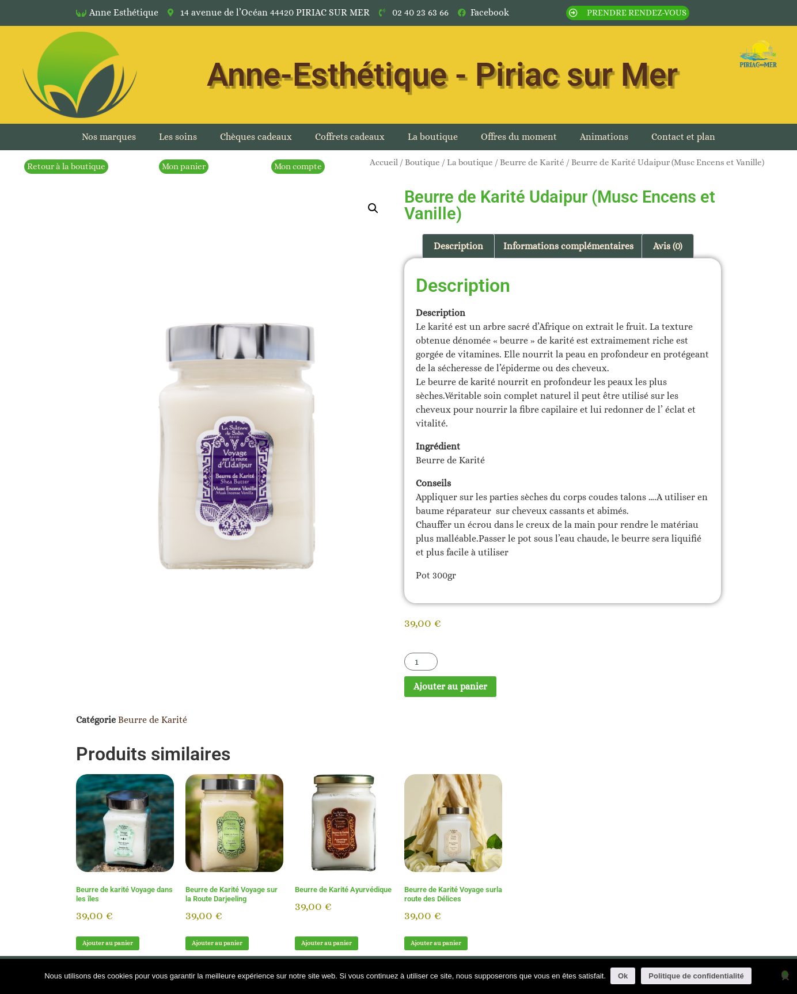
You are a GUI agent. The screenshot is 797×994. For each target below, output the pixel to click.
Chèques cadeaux (256, 136)
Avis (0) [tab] (667, 246)
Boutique (422, 162)
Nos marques (109, 136)
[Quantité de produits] (421, 662)
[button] (373, 208)
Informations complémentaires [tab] (568, 246)
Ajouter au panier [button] (107, 943)
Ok (624, 976)
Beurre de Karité (532, 162)
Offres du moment (519, 136)
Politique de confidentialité (697, 976)
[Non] (784, 974)
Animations (604, 136)
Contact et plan (683, 136)
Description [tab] (458, 246)
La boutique (433, 136)
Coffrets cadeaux (350, 136)
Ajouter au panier (450, 686)
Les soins (178, 136)
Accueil (384, 162)
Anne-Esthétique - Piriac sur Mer (442, 75)
